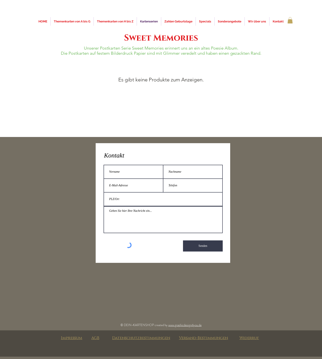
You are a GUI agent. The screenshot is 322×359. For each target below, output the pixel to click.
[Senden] (203, 246)
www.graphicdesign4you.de (185, 325)
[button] (290, 20)
